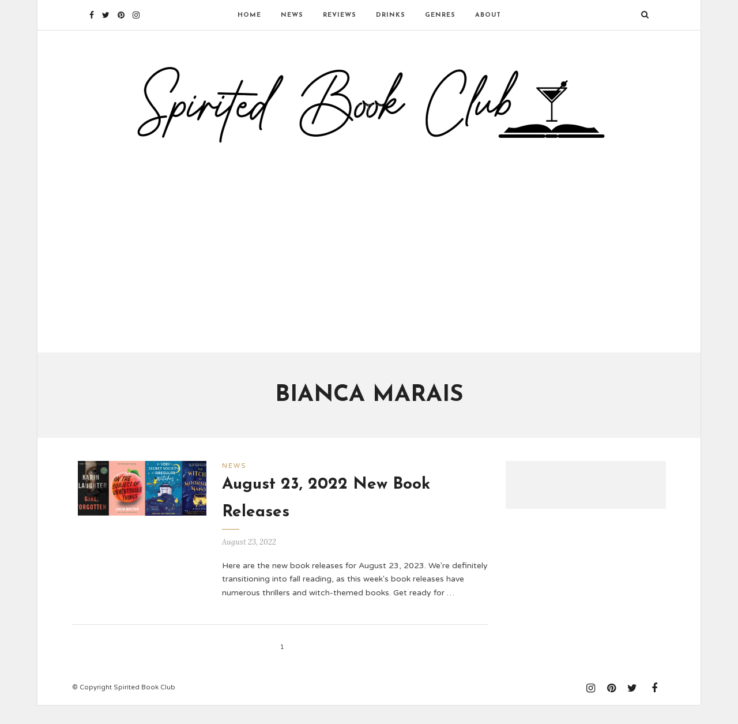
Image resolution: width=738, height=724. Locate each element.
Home (249, 15)
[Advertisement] (369, 255)
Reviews (339, 15)
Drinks (390, 15)
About (488, 15)
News (292, 15)
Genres (440, 15)
